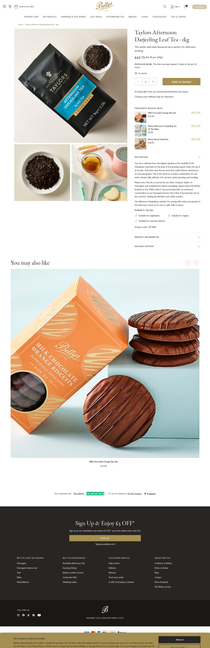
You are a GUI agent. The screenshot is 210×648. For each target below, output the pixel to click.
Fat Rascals (50, 16)
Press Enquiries (161, 582)
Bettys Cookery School (73, 572)
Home (20, 24)
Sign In (177, 6)
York (19, 572)
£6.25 (150, 132)
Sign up (105, 538)
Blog (157, 572)
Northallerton (23, 582)
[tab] (167, 157)
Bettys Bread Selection (158, 139)
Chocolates (160, 16)
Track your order (116, 577)
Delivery (112, 567)
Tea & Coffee (178, 16)
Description (141, 157)
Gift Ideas (96, 16)
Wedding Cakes (70, 582)
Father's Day (31, 16)
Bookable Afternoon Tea (74, 563)
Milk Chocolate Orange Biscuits (162, 112)
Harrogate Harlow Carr (27, 567)
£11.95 (151, 116)
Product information (147, 237)
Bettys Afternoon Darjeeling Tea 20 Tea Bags (162, 127)
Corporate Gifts (70, 577)
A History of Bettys (163, 563)
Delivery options (144, 246)
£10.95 (151, 142)
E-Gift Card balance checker (121, 582)
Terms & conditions (103, 544)
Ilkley (19, 577)
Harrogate (21, 563)
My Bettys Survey (163, 586)
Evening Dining (69, 567)
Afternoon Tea (115, 16)
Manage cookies (179, 633)
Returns (112, 572)
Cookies (110, 634)
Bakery (133, 16)
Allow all (179, 624)
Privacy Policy (97, 634)
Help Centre (114, 563)
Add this (195, 112)
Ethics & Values (161, 567)
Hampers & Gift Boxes (73, 16)
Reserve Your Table (26, 6)
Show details (19, 642)
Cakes (144, 16)
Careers (158, 577)
